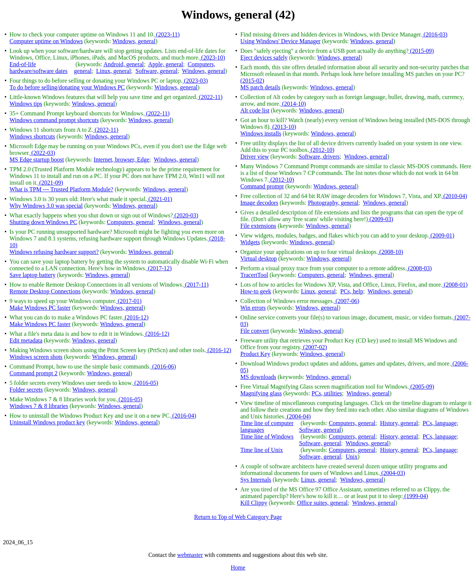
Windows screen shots (36, 357)
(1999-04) (415, 496)
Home (238, 567)
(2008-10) (390, 252)
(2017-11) (196, 284)
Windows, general (133, 41)
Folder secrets (26, 389)
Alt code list (254, 110)
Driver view (254, 156)
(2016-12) (135, 317)
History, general (399, 423)
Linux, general (113, 71)
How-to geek (255, 291)
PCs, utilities (327, 393)
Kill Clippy (253, 503)
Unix (351, 456)
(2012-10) (321, 150)
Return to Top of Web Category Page (238, 517)
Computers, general (130, 222)
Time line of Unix (261, 450)
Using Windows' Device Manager (280, 41)
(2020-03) (185, 215)
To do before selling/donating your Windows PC (67, 87)
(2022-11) (209, 97)
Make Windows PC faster (40, 308)
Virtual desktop (258, 258)
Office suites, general (322, 503)
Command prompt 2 (34, 373)
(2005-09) (421, 386)
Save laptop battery (33, 275)
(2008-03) (419, 268)
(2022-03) (42, 153)
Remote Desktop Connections (45, 291)
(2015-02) (252, 80)
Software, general (156, 71)
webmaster (190, 555)
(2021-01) (159, 199)
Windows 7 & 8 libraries (39, 406)
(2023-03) (195, 80)
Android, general (123, 64)
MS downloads (258, 377)
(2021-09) (50, 182)
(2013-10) (283, 127)
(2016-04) (183, 415)
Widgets (250, 242)
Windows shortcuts (32, 136)
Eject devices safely (263, 57)
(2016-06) (163, 366)
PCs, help (351, 291)
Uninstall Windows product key (47, 422)
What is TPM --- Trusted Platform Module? (61, 189)
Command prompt (262, 186)
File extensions (258, 226)
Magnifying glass (261, 393)
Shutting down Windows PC (43, 222)
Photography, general (333, 203)
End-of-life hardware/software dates (39, 67)
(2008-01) (454, 284)
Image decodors (259, 203)
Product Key (255, 354)
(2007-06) (346, 301)
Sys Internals (255, 479)
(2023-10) (212, 57)
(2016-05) (145, 383)
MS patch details (260, 87)
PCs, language (439, 423)
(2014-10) (293, 104)
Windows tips (26, 104)
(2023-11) (167, 34)
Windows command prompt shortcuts (54, 120)
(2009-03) (380, 219)
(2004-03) (392, 473)
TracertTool (254, 275)
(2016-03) (434, 34)
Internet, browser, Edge (121, 159)
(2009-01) (441, 235)
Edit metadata (26, 340)
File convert (254, 331)
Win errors (253, 308)
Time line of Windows (266, 436)
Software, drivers (319, 156)
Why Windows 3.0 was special (46, 206)
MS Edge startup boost (37, 159)
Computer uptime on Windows (46, 41)
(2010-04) (454, 196)
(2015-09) (421, 51)
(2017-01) (129, 301)
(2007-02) (314, 347)
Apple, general (165, 64)
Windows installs (260, 133)
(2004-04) (298, 416)
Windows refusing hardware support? (54, 252)
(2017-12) (159, 268)
